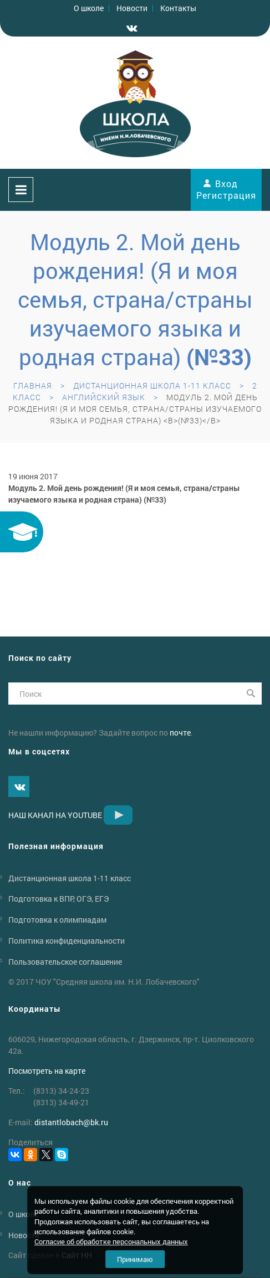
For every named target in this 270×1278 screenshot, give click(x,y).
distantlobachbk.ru (71, 1122)
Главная (32, 385)
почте (180, 732)
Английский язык (103, 397)
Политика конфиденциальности (66, 940)
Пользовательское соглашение (65, 961)
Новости (131, 8)
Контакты (178, 8)
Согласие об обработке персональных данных (111, 1241)
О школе (89, 8)
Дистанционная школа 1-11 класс (152, 385)
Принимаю (135, 1259)
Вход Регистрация (226, 189)
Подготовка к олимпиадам (57, 919)
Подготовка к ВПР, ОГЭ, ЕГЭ (58, 898)
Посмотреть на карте (46, 1070)
